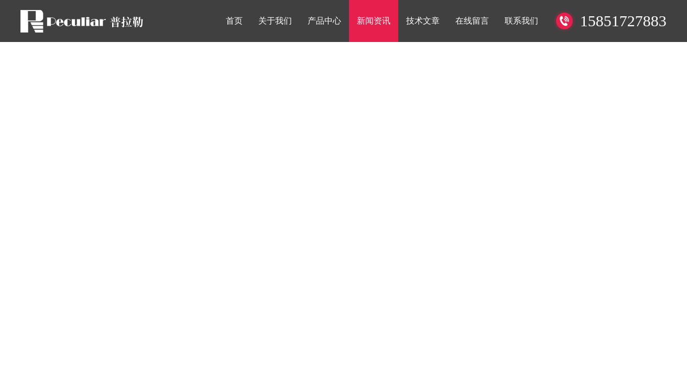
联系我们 (521, 20)
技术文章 (423, 20)
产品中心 (324, 20)
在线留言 (472, 20)
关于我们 (275, 20)
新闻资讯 (373, 20)
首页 (234, 20)
